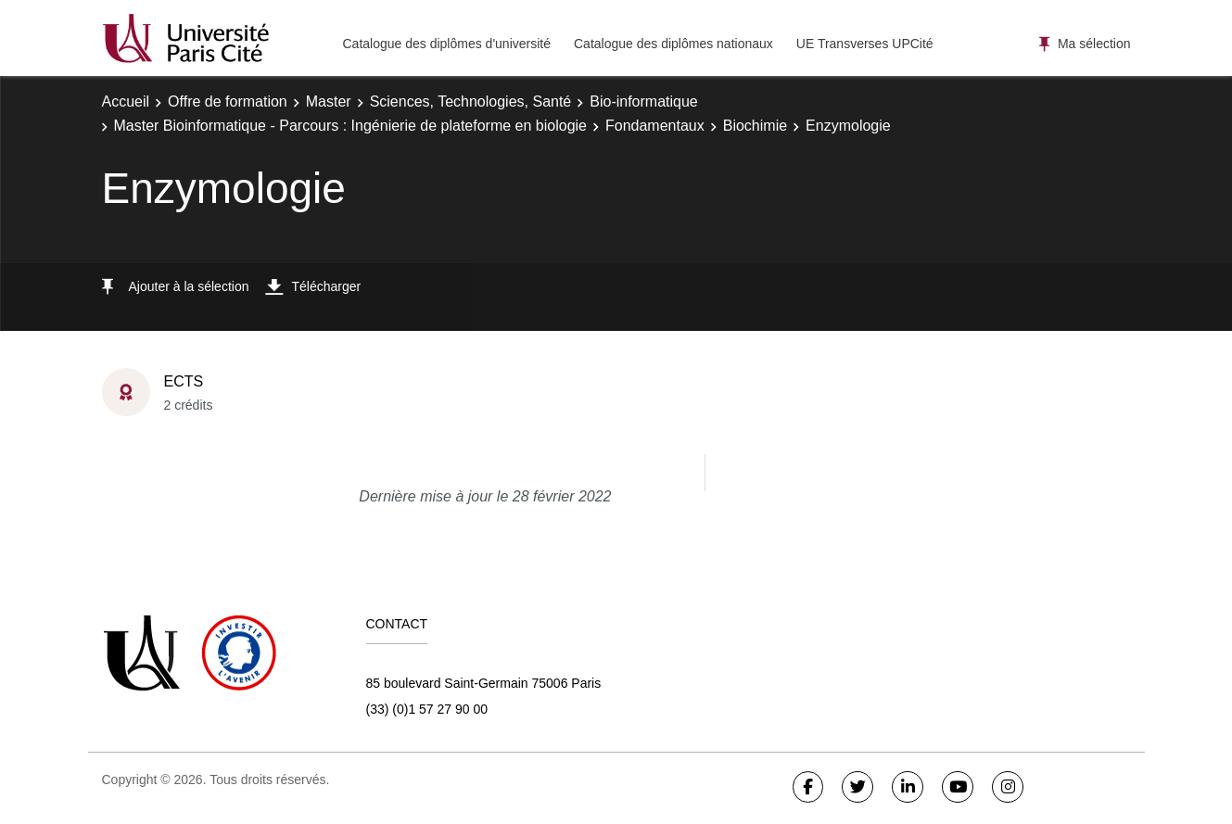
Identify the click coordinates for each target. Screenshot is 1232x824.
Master (328, 101)
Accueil (126, 101)
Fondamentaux (655, 125)
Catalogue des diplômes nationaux (673, 43)
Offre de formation (227, 101)
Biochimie (755, 125)
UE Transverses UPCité (865, 43)
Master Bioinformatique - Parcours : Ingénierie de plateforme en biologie (351, 125)
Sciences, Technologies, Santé (471, 101)
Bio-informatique (644, 101)
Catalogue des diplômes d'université (447, 43)
